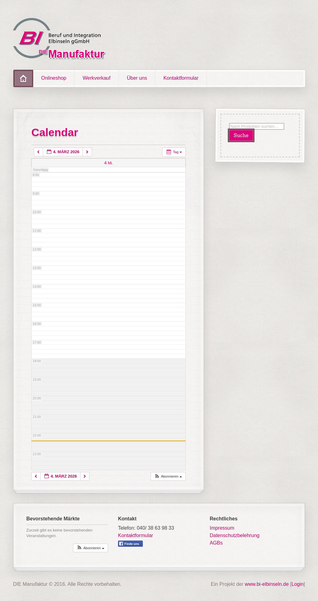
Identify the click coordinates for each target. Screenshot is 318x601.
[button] (168, 476)
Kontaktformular (180, 78)
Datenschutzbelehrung (234, 535)
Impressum (222, 528)
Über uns (137, 78)
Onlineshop (53, 78)
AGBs (216, 542)
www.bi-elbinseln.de (266, 584)
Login (298, 584)
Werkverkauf (97, 78)
